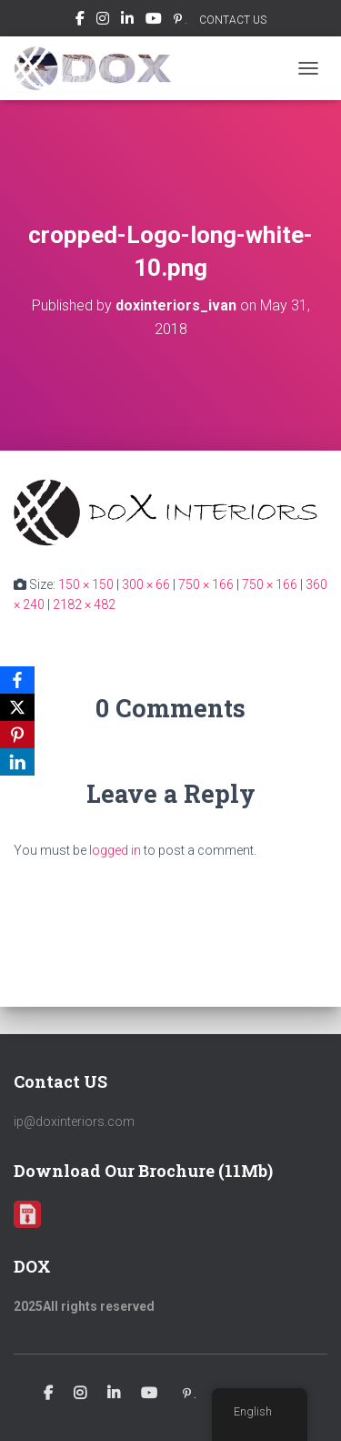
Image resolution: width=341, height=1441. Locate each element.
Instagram (102, 21)
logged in (115, 850)
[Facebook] (17, 680)
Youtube (153, 21)
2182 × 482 (84, 604)
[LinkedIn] (17, 762)
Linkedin (127, 21)
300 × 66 (146, 584)
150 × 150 (86, 584)
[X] (17, 707)
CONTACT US (232, 20)
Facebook (80, 21)
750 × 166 (206, 584)
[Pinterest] (17, 734)
